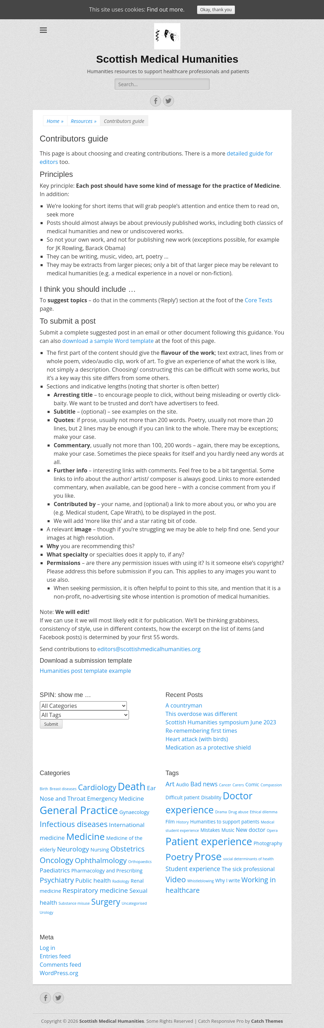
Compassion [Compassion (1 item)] (271, 784)
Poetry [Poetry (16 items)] (179, 856)
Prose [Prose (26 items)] (208, 856)
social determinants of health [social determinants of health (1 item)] (248, 858)
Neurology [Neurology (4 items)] (73, 849)
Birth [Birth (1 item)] (44, 788)
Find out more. (166, 10)
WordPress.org (59, 973)
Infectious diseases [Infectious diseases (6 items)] (74, 824)
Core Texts (258, 300)
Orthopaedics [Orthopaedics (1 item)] (140, 861)
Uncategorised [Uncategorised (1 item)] (134, 903)
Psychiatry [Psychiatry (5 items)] (57, 880)
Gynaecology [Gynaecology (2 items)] (134, 812)
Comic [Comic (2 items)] (252, 784)
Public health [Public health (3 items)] (93, 880)
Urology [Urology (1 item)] (46, 912)
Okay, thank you (216, 10)
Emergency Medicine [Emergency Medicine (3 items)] (115, 798)
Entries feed (55, 956)
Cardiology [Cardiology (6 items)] (97, 787)
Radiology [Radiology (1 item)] (120, 881)
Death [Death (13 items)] (132, 786)
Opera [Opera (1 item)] (272, 830)
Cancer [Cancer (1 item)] (225, 784)
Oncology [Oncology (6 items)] (56, 860)
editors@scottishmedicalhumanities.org (148, 649)
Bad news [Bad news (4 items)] (204, 784)
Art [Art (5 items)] (170, 783)
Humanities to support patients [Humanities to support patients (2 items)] (224, 821)
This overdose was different (201, 714)
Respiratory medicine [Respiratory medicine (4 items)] (95, 890)
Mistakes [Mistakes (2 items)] (210, 830)
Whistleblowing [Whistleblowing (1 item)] (200, 880)
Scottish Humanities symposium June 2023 (221, 722)
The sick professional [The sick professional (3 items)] (248, 869)
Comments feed (60, 964)
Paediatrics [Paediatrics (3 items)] (55, 870)
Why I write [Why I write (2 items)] (227, 880)
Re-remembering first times (201, 730)
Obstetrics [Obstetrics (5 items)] (127, 849)
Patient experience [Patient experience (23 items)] (209, 841)
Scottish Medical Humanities (167, 59)
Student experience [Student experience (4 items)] (193, 869)
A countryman (184, 705)
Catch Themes (267, 1021)
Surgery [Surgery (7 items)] (105, 901)
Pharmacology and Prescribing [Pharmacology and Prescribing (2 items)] (107, 870)
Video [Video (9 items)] (176, 879)
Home (55, 121)
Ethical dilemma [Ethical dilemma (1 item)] (264, 811)
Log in (48, 948)
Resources (83, 121)
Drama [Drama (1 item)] (221, 811)
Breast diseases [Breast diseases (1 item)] (63, 788)
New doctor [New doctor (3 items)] (250, 830)
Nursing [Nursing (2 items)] (100, 849)
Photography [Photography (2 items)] (267, 843)
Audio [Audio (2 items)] (182, 784)
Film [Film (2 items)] (170, 821)
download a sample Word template (107, 341)
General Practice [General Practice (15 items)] (79, 810)
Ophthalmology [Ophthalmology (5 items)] (101, 860)
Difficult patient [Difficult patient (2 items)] (183, 797)
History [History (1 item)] (182, 822)
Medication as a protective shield (208, 747)
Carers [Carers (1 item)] (238, 784)
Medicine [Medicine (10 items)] (85, 836)
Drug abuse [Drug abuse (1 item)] (238, 811)
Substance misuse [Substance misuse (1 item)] (73, 903)
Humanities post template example (85, 671)
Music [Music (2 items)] (227, 830)
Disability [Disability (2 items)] (211, 797)
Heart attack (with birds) (197, 739)
